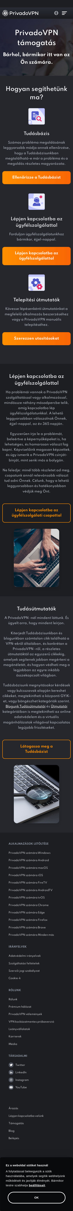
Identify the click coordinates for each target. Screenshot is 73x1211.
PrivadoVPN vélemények (25, 1014)
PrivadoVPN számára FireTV (28, 882)
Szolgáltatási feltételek (24, 963)
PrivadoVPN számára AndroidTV (31, 890)
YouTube (21, 1087)
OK (36, 1197)
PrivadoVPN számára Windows (29, 853)
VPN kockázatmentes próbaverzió (31, 1021)
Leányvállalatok (19, 1029)
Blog (11, 1131)
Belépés (14, 1138)
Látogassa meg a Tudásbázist (36, 749)
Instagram (22, 1080)
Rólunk (13, 999)
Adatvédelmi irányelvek (25, 956)
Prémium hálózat (20, 1006)
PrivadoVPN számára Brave (27, 927)
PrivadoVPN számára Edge (27, 912)
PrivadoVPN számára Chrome (29, 905)
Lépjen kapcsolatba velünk (26, 1116)
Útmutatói (59, 706)
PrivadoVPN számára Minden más (31, 935)
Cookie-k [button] (15, 978)
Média (13, 1044)
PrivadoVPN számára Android (29, 860)
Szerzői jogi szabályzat (24, 971)
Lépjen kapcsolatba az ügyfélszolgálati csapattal (37, 513)
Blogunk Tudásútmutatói (26, 706)
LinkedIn (20, 1072)
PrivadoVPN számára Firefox (28, 920)
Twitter (20, 1065)
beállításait (37, 1185)
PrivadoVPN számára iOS (26, 875)
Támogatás (16, 1123)
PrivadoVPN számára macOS (28, 868)
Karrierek (15, 1036)
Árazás (13, 1108)
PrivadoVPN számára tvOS (27, 897)
